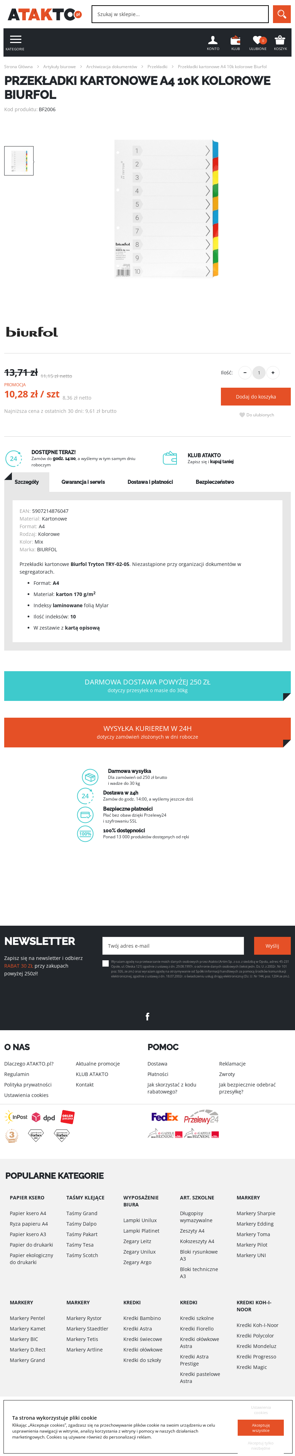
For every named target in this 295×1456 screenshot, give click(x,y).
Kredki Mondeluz (256, 1346)
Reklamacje (232, 1063)
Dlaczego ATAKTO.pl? (28, 1063)
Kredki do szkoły (142, 1360)
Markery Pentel (27, 1318)
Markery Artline (84, 1349)
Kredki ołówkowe (143, 1349)
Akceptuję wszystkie (260, 1418)
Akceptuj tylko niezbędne (261, 1441)
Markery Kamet (27, 1328)
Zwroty (227, 1074)
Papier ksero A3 (28, 1234)
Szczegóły (27, 482)
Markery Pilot (252, 1244)
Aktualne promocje (98, 1063)
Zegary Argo (137, 1262)
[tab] (26, 482)
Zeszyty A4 (192, 1230)
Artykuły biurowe (59, 67)
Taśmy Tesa (80, 1244)
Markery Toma (253, 1234)
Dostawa (157, 1063)
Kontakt (85, 1084)
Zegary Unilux (139, 1251)
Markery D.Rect (27, 1349)
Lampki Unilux (140, 1220)
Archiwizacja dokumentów (111, 67)
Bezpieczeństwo (215, 482)
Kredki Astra (137, 1328)
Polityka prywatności (28, 1084)
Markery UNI (251, 1255)
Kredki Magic (252, 1367)
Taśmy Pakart (82, 1234)
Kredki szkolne (197, 1318)
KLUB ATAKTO (92, 1074)
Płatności (158, 1074)
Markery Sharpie (256, 1213)
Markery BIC (24, 1339)
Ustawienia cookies (26, 1095)
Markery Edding (255, 1223)
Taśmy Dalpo (81, 1223)
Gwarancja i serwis (83, 482)
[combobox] (180, 14)
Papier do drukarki (31, 1244)
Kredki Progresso (256, 1356)
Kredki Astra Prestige (194, 1360)
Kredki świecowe (142, 1339)
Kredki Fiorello (197, 1328)
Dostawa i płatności (150, 482)
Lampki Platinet (141, 1230)
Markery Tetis (82, 1339)
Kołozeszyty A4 (197, 1241)
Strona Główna (18, 67)
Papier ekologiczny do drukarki (31, 1258)
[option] (166, 209)
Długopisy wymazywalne (196, 1217)
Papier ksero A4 (28, 1213)
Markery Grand (27, 1360)
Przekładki (157, 67)
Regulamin (16, 1074)
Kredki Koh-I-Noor (258, 1325)
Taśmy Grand (82, 1213)
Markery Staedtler (87, 1328)
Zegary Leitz (137, 1241)
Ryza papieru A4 (29, 1223)
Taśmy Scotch (82, 1255)
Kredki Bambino (142, 1318)
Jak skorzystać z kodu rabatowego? (172, 1088)
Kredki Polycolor (255, 1335)
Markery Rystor (84, 1318)
